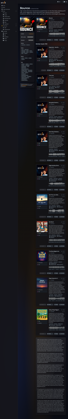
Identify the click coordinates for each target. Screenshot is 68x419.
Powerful (23, 59)
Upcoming (5, 20)
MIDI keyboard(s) (24, 85)
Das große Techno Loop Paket (56, 102)
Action (27, 50)
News (3, 7)
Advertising (23, 52)
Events (31, 50)
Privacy (5, 40)
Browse (5, 14)
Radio (4, 22)
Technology (23, 50)
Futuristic (31, 52)
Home (3, 5)
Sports (27, 52)
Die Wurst (51, 222)
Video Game (26, 49)
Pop (49, 86)
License (5, 33)
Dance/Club (23, 44)
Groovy (23, 58)
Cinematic (50, 178)
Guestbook (5, 36)
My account (4, 25)
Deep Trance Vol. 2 (53, 278)
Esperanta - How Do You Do (55, 47)
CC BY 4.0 (31, 33)
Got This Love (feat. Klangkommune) (58, 195)
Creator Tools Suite (6, 9)
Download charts (6, 18)
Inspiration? (6, 24)
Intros (22, 49)
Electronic (28, 44)
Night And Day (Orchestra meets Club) (58, 165)
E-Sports (25, 53)
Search (5, 12)
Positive (26, 58)
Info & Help (4, 31)
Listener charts (6, 16)
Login (4, 27)
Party (22, 53)
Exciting (30, 58)
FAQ (4, 35)
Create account (6, 29)
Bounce (51, 18)
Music (3, 11)
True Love (51, 75)
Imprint (5, 38)
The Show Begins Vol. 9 (54, 251)
